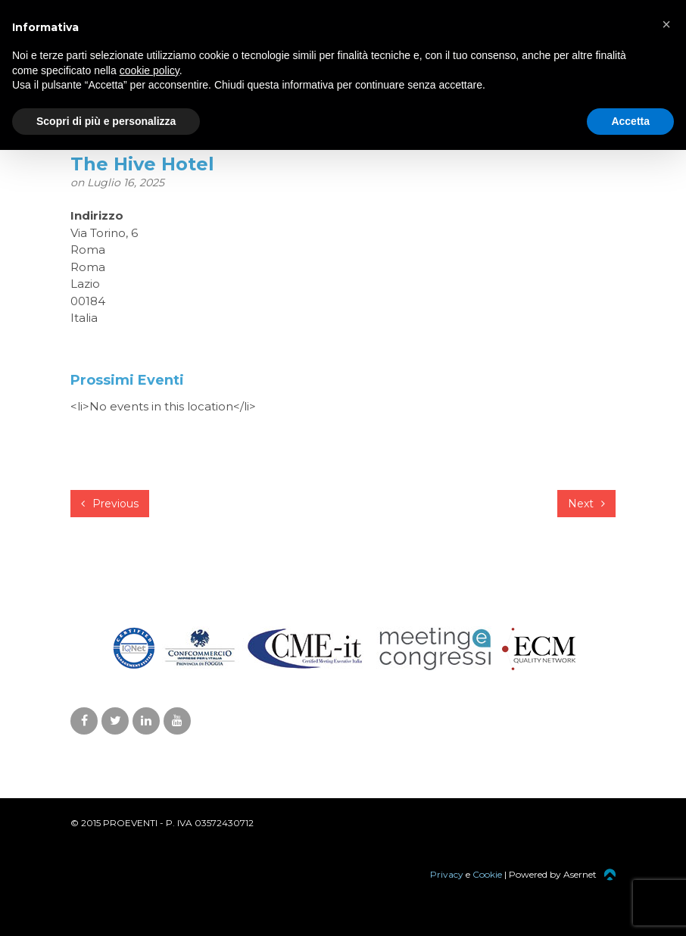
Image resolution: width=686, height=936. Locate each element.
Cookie (487, 874)
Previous (110, 503)
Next (586, 503)
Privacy (446, 874)
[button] (666, 24)
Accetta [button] (630, 121)
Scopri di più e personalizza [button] (106, 121)
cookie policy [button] (149, 70)
